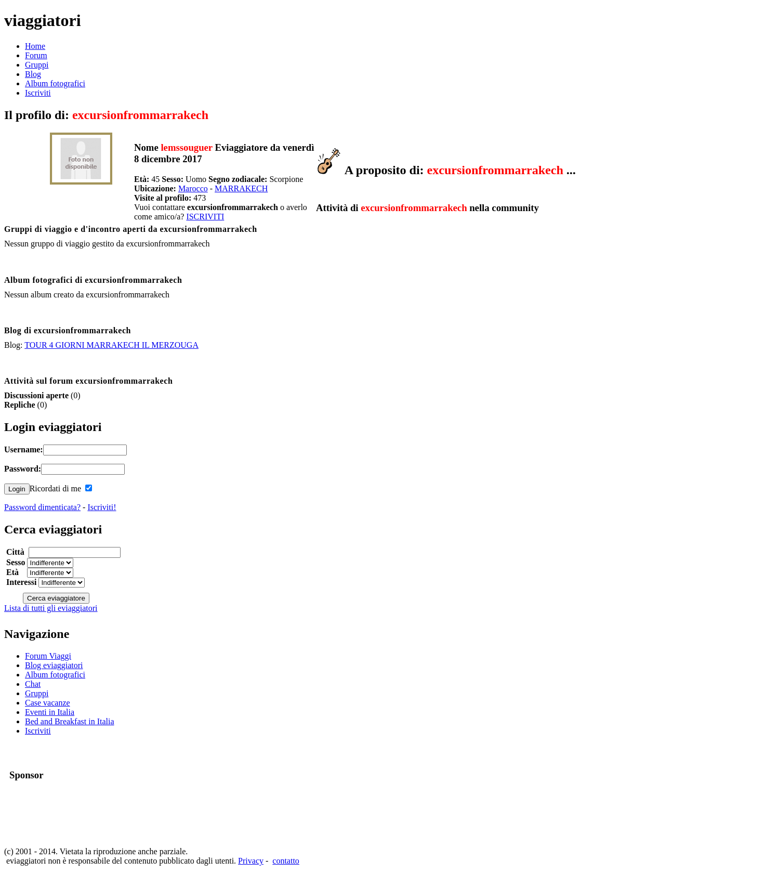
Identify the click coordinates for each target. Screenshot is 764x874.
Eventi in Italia (49, 712)
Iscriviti (38, 92)
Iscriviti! (101, 507)
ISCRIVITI (205, 216)
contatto (285, 860)
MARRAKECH (241, 188)
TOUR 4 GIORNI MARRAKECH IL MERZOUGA (111, 345)
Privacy (251, 860)
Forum (36, 55)
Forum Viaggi (48, 655)
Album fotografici (55, 83)
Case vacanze (47, 702)
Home (35, 46)
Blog (33, 74)
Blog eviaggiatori (54, 665)
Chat (33, 684)
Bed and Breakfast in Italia (69, 721)
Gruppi (36, 64)
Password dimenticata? (42, 507)
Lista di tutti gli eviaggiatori (51, 608)
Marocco (193, 188)
